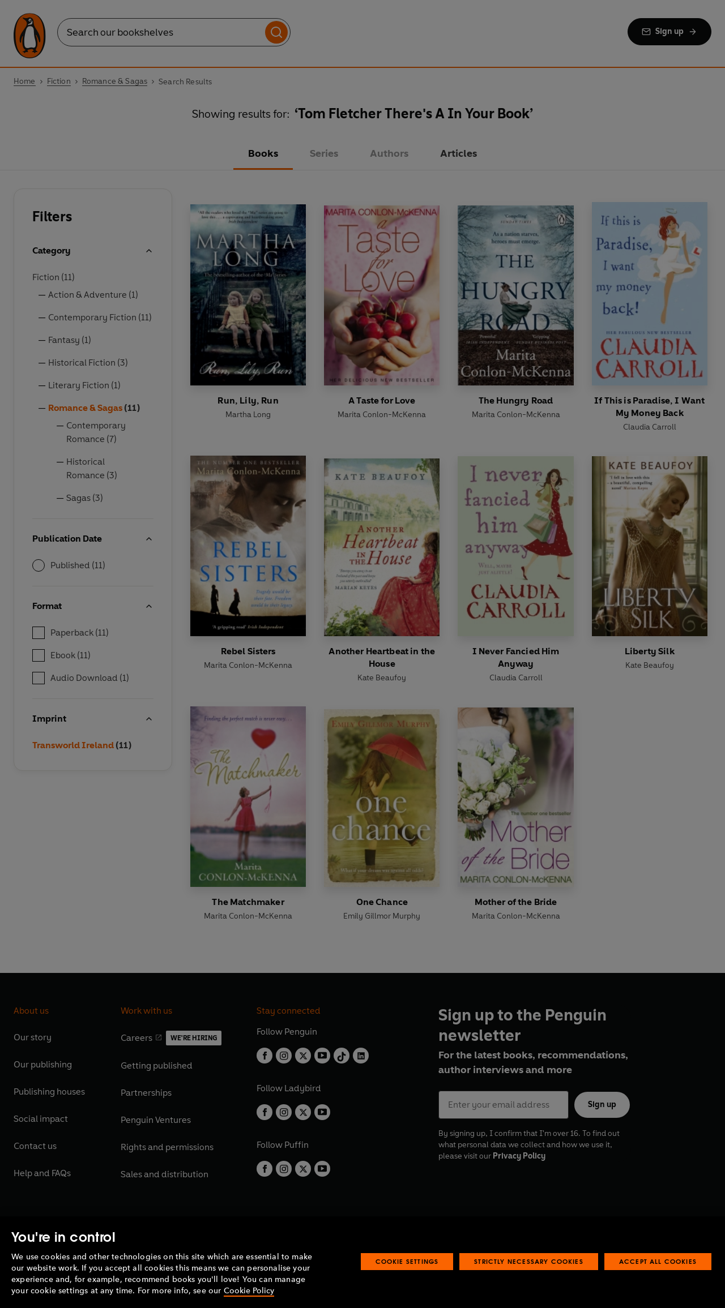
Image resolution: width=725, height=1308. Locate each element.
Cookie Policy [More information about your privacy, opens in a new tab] (249, 1291)
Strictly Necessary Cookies (528, 1261)
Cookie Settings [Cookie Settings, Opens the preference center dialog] (407, 1261)
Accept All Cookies (658, 1261)
